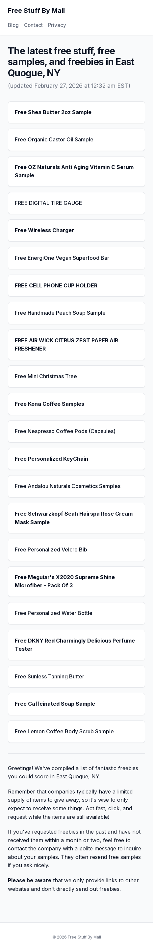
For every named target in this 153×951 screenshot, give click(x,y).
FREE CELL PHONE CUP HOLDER (56, 285)
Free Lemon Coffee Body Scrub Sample (64, 731)
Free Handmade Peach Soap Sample (60, 312)
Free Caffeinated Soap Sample (55, 703)
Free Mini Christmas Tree (46, 376)
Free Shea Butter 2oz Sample (53, 112)
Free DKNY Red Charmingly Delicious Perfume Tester (75, 644)
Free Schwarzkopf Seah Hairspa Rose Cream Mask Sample (74, 517)
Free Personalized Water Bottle (53, 613)
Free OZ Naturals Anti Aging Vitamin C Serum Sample (74, 171)
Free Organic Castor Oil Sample (54, 139)
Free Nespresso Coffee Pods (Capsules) (65, 431)
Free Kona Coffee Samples (49, 404)
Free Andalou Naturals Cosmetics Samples (67, 486)
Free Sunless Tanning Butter (49, 676)
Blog (13, 25)
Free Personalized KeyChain (51, 458)
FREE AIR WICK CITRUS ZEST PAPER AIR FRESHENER (66, 344)
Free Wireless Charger (44, 230)
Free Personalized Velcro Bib (51, 549)
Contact (33, 25)
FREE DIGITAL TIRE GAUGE (48, 203)
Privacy (57, 25)
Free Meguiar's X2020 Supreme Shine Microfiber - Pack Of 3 (65, 581)
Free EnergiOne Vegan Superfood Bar (62, 258)
